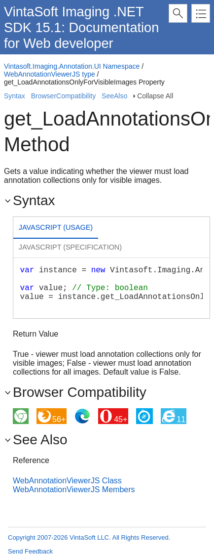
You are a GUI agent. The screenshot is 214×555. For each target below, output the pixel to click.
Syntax (14, 96)
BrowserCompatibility (63, 96)
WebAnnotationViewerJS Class (67, 480)
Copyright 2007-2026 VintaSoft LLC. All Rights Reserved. (89, 537)
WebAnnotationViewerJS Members (74, 489)
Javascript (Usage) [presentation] (56, 227)
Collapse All (155, 96)
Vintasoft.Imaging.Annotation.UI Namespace (72, 66)
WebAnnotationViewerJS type (49, 74)
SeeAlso (114, 96)
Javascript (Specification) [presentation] (70, 247)
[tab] (55, 228)
